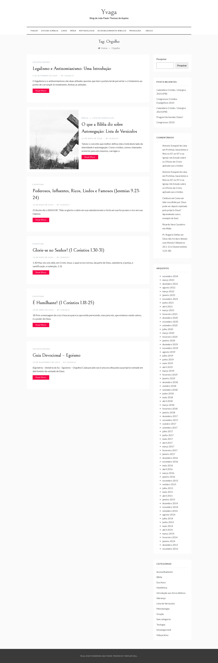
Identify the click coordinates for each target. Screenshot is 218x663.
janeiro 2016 (168, 476)
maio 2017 (167, 439)
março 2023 (168, 280)
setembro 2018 (170, 389)
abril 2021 (167, 306)
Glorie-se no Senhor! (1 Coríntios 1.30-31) (68, 250)
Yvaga (109, 12)
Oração (160, 614)
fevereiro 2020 (170, 336)
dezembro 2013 (170, 545)
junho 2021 (168, 302)
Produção (135, 31)
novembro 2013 (170, 548)
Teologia (160, 624)
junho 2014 (168, 522)
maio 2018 (167, 397)
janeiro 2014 (168, 541)
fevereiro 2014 (170, 537)
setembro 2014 (170, 511)
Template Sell (130, 656)
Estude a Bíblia (49, 31)
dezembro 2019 (170, 344)
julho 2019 (167, 355)
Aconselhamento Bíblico (112, 31)
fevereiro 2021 (170, 314)
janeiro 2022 (168, 295)
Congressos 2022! (165, 122)
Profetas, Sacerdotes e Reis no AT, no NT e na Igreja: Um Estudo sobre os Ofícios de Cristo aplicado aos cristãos (175, 157)
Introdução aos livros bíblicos (171, 593)
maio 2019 (167, 363)
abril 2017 (167, 442)
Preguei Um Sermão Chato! (169, 117)
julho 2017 (167, 431)
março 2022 (168, 291)
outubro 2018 (169, 386)
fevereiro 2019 (170, 374)
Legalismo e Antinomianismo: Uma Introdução (72, 68)
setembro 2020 (170, 325)
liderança (161, 598)
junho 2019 (168, 359)
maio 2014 (167, 526)
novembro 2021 (170, 299)
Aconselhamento (164, 572)
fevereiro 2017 (170, 450)
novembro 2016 (170, 461)
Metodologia (87, 31)
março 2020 (168, 333)
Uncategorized (41, 62)
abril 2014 (167, 529)
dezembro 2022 (170, 283)
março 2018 (168, 405)
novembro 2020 (170, 321)
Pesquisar (161, 59)
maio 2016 (167, 465)
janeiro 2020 (168, 340)
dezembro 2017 (170, 416)
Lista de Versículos (103, 118)
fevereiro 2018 (170, 408)
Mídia (73, 31)
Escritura (38, 184)
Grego (149, 31)
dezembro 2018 (170, 382)
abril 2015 (167, 495)
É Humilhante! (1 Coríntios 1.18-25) (63, 302)
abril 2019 (167, 367)
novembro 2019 (170, 348)
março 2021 (168, 310)
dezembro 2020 (170, 317)
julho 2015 (167, 488)
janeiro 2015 (168, 499)
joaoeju (69, 76)
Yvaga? (34, 31)
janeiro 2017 (168, 454)
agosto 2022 (168, 287)
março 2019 (168, 370)
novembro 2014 (170, 507)
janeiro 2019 (168, 378)
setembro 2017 (170, 427)
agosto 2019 (168, 352)
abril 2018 (167, 401)
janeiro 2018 (168, 412)
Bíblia (85, 118)
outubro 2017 (169, 423)
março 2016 (168, 473)
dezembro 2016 (170, 458)
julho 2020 (167, 329)
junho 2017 (168, 435)
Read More (41, 90)
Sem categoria (163, 619)
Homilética (161, 587)
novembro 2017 (170, 420)
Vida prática (162, 635)
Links (64, 31)
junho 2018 (168, 393)
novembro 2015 (170, 480)
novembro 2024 (170, 276)
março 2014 (168, 533)
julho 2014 (167, 518)
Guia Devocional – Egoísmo (56, 355)
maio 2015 (167, 492)
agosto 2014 (168, 514)
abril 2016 (167, 469)
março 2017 (168, 446)
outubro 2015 (169, 484)
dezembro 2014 (170, 503)
